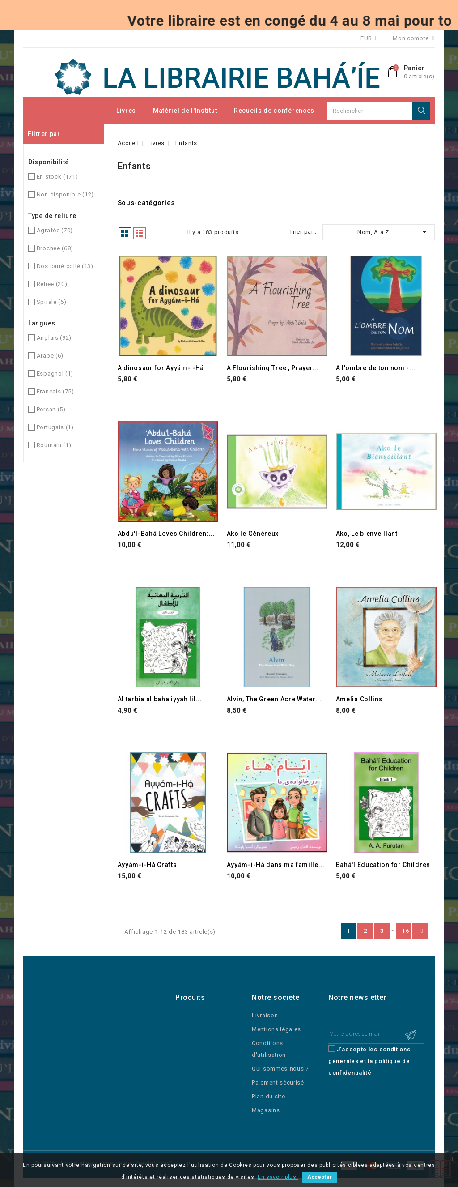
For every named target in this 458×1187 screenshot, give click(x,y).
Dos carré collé (65, 266)
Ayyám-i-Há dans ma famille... (276, 864)
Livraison (265, 1015)
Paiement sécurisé (278, 1082)
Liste (139, 233)
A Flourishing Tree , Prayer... (273, 367)
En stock (57, 176)
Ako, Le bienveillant (367, 533)
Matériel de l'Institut (185, 110)
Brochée (55, 248)
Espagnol (55, 373)
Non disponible (65, 194)
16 (405, 930)
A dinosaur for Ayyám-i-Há (161, 367)
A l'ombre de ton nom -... (376, 367)
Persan (51, 409)
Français (55, 391)
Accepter (319, 1177)
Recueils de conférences (274, 110)
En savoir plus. (278, 1177)
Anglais (54, 337)
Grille (124, 233)
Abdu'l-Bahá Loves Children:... (166, 533)
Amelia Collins (359, 699)
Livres (126, 110)
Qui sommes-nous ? (280, 1068)
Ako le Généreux (253, 533)
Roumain (54, 445)
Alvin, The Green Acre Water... (274, 699)
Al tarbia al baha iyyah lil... (160, 699)
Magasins (266, 1110)
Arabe (50, 355)
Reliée (52, 284)
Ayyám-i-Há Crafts (147, 864)
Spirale (52, 302)
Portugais (55, 427)
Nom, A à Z (393, 231)
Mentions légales (276, 1029)
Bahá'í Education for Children (383, 864)
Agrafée (55, 230)
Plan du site (268, 1096)
